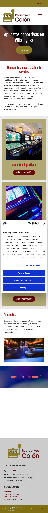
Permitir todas (24, 273)
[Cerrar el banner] (44, 224)
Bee (40, 508)
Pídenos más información (24, 376)
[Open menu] (40, 16)
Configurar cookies (24, 280)
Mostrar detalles (33, 265)
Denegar (24, 287)
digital (43, 508)
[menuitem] (8, 492)
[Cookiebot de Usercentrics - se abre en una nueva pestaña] (29, 223)
